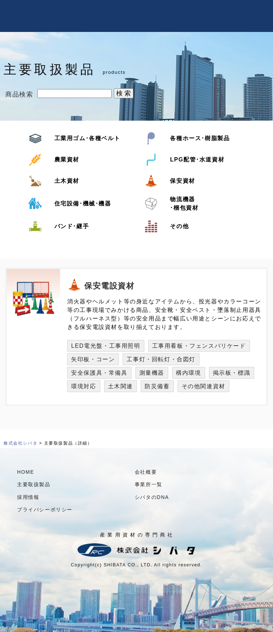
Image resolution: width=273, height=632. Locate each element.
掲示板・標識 (232, 373)
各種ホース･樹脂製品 (200, 138)
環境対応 (83, 386)
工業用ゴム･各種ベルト (87, 138)
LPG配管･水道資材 (197, 159)
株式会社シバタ (20, 443)
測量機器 (151, 373)
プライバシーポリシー (45, 509)
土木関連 (120, 386)
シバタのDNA (152, 497)
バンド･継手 (71, 226)
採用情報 (28, 497)
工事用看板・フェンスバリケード (199, 346)
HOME (25, 472)
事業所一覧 (148, 484)
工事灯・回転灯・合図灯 (161, 359)
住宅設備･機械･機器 (82, 203)
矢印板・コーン (93, 359)
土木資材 (66, 181)
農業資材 (66, 159)
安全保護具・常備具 (99, 373)
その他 (179, 226)
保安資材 (182, 181)
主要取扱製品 (33, 484)
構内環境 (188, 373)
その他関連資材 (203, 386)
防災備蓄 (157, 386)
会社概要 (146, 472)
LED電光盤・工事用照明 (105, 346)
